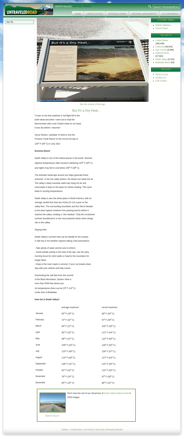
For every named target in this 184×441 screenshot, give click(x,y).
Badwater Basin (163, 62)
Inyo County (161, 50)
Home (78, 14)
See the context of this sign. (93, 104)
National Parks (117, 14)
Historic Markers (163, 25)
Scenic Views (162, 28)
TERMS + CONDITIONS (71, 430)
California (160, 46)
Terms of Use (162, 74)
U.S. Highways (170, 14)
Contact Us (161, 77)
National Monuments (144, 14)
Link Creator (161, 81)
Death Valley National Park (116, 393)
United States (94, 14)
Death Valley (161, 59)
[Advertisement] (19, 79)
